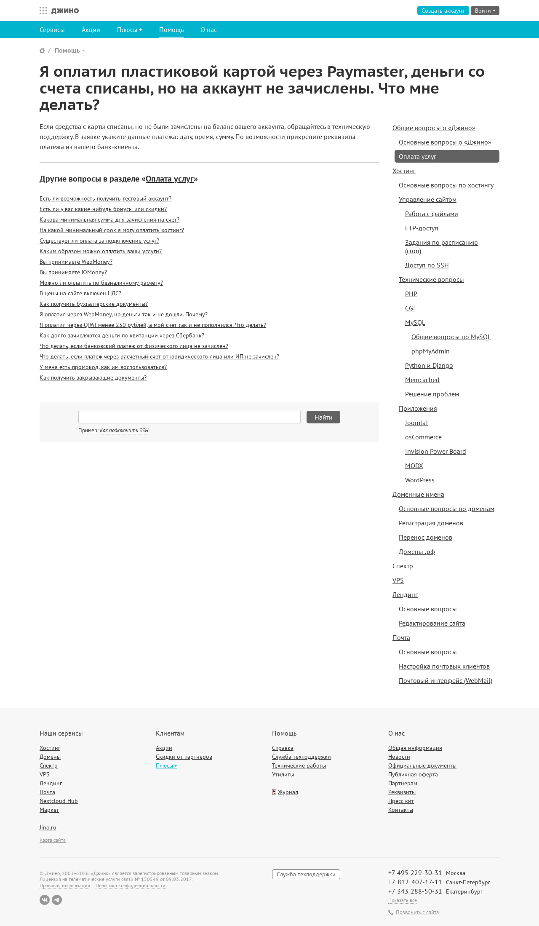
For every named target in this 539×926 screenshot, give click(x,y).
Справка (283, 748)
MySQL (415, 322)
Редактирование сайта (432, 623)
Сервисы (52, 29)
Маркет (49, 810)
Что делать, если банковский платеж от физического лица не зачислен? (134, 346)
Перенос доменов (425, 537)
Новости (399, 756)
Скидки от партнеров (184, 756)
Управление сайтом (427, 199)
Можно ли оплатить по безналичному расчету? (101, 282)
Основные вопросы (428, 609)
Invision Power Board (435, 451)
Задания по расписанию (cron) (441, 246)
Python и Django (429, 365)
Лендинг (405, 594)
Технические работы (299, 765)
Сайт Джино (42, 50)
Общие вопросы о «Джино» (433, 127)
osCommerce (423, 437)
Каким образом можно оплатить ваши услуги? (101, 251)
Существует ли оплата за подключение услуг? (99, 240)
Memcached (422, 379)
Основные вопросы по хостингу (446, 185)
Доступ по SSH (427, 265)
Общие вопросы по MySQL (451, 336)
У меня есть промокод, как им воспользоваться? (103, 367)
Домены (50, 756)
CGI (410, 308)
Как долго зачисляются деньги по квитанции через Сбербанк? (122, 335)
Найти (324, 417)
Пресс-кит (401, 801)
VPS (398, 580)
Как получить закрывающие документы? (93, 377)
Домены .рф (417, 551)
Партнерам (402, 783)
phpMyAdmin (430, 351)
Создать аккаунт (443, 10)
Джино (65, 10)
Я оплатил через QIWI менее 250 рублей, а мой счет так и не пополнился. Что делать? (153, 325)
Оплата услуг (170, 178)
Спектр (402, 566)
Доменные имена (418, 494)
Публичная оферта (413, 774)
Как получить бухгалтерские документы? (94, 304)
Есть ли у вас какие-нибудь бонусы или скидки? (103, 209)
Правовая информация (65, 885)
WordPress (420, 480)
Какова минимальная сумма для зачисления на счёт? (109, 219)
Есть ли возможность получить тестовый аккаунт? (105, 198)
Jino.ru (48, 827)
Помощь (171, 29)
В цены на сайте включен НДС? (80, 293)
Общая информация (415, 748)
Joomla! (416, 422)
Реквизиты (402, 792)
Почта (401, 637)
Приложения (418, 408)
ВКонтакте (45, 900)
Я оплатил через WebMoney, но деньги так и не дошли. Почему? (124, 314)
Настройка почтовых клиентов (444, 666)
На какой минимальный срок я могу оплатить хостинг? (112, 230)
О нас (208, 29)
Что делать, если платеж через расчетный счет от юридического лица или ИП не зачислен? (159, 356)
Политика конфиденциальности (130, 885)
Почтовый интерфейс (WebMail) (445, 680)
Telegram (57, 900)
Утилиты (283, 774)
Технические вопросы (431, 279)
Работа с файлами (431, 213)
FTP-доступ (421, 228)
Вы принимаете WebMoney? (76, 261)
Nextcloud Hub (59, 801)
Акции (91, 29)
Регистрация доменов (431, 523)
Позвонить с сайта (417, 912)
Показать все (402, 900)
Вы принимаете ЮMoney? (73, 272)
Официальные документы (422, 765)
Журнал (288, 792)
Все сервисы (41, 10)
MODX (414, 465)
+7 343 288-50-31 (415, 891)
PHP (411, 293)
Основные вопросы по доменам (446, 508)
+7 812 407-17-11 (415, 882)
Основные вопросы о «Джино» (445, 142)
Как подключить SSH (124, 430)
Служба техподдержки (301, 756)
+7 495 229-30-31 (415, 872)
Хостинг (404, 170)
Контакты (400, 810)
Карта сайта (53, 840)
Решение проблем (432, 394)
